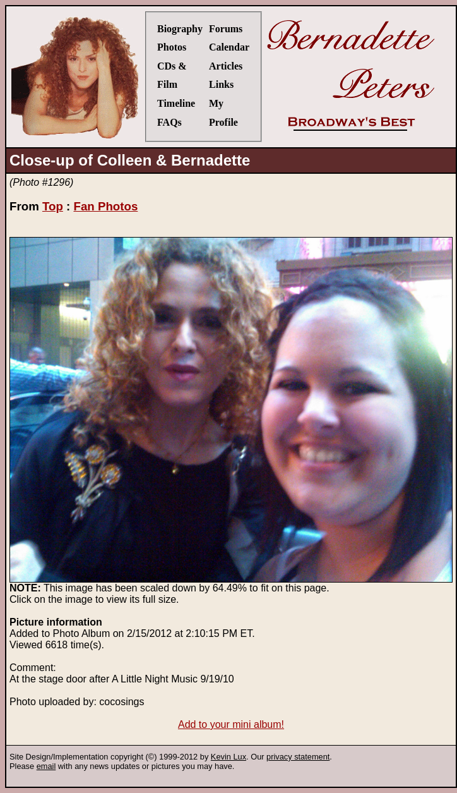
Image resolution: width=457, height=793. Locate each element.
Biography (180, 28)
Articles (225, 66)
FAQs (169, 122)
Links (221, 84)
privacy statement (297, 756)
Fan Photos (105, 206)
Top (52, 206)
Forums (225, 28)
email (46, 766)
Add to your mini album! (231, 724)
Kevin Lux (228, 756)
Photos (171, 47)
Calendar (229, 47)
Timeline (176, 103)
